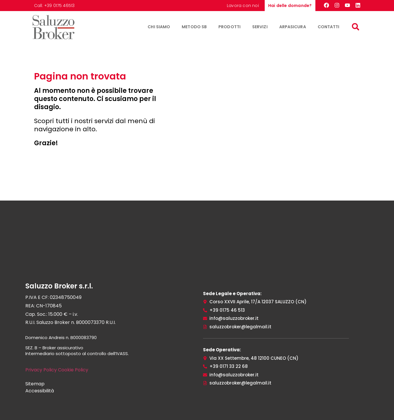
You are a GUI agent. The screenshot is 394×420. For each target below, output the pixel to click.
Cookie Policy (73, 369)
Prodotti (229, 27)
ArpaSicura (292, 27)
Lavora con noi (243, 5)
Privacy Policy (41, 369)
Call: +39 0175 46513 (54, 5)
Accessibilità (39, 390)
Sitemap (35, 383)
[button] (355, 26)
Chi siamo (159, 27)
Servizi (260, 27)
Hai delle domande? (290, 5)
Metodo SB (194, 27)
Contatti (329, 27)
